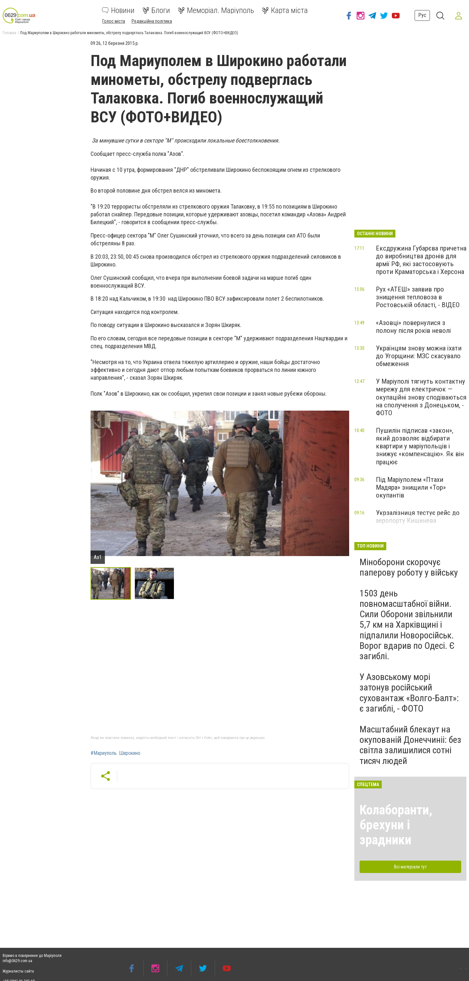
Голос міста (113, 21)
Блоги (156, 10)
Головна (9, 33)
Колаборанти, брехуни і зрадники (396, 825)
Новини (118, 10)
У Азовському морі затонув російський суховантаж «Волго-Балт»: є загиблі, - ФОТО (409, 693)
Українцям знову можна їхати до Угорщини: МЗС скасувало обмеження (419, 356)
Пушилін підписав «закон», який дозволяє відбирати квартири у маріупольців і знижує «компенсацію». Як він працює (420, 446)
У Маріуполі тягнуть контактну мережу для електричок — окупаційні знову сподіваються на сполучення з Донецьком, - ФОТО (421, 397)
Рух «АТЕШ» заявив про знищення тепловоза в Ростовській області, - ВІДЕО (418, 297)
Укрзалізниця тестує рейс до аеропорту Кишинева (418, 517)
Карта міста (285, 10)
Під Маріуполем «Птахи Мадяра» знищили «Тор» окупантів (411, 487)
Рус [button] (422, 15)
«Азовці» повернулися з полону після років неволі (413, 326)
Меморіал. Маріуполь (216, 10)
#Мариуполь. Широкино (115, 753)
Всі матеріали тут (410, 866)
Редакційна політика (152, 21)
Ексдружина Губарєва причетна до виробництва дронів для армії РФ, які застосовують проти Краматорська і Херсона (421, 260)
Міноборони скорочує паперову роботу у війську (409, 567)
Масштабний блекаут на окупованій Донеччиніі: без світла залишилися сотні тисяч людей (410, 745)
